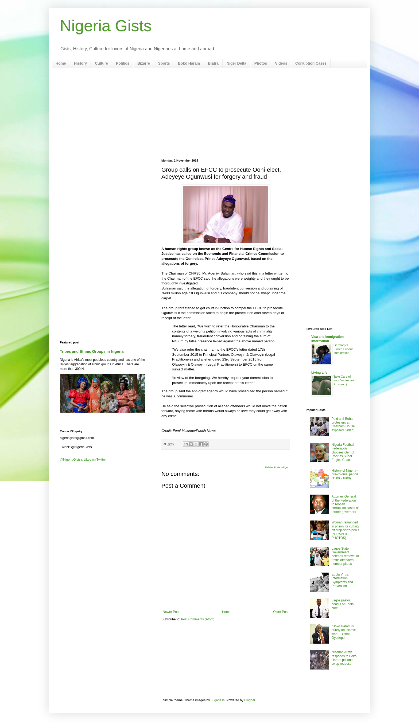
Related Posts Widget (276, 467)
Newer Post (171, 612)
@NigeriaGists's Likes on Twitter (83, 459)
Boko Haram (189, 63)
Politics (122, 63)
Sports (164, 63)
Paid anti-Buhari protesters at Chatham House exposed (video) (343, 424)
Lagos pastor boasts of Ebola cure (343, 604)
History (80, 63)
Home (61, 63)
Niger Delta (236, 63)
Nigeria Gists (106, 26)
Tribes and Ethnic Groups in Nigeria (92, 351)
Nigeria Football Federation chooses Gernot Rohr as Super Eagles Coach (343, 452)
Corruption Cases (311, 63)
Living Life (319, 372)
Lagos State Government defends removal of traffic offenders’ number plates (345, 556)
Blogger (249, 700)
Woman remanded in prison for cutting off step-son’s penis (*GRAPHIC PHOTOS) (345, 530)
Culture (101, 63)
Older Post (280, 612)
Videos (281, 63)
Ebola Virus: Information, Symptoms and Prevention (342, 580)
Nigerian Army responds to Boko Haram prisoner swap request (344, 658)
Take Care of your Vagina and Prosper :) (344, 380)
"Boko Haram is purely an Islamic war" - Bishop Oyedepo (344, 632)
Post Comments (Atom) (197, 619)
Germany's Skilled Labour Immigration (343, 349)
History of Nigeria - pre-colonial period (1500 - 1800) (345, 474)
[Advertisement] (209, 113)
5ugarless (218, 700)
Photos (260, 63)
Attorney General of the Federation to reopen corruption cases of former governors (345, 504)
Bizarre (143, 63)
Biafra (213, 63)
